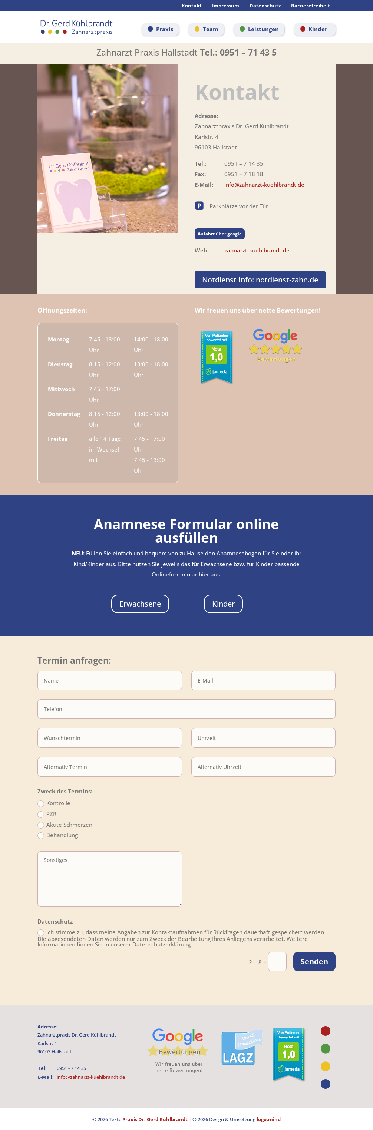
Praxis (164, 29)
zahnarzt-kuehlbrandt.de (257, 250)
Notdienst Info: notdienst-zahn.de (260, 280)
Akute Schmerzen (64, 825)
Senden (314, 961)
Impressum (225, 6)
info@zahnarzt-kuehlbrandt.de (264, 184)
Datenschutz (265, 6)
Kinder (317, 29)
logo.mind (269, 1119)
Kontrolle (53, 803)
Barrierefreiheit (310, 6)
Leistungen (263, 29)
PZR (46, 814)
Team (210, 29)
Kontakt (192, 6)
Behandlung (57, 835)
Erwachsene (140, 604)
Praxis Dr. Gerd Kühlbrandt (155, 1119)
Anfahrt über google (220, 234)
